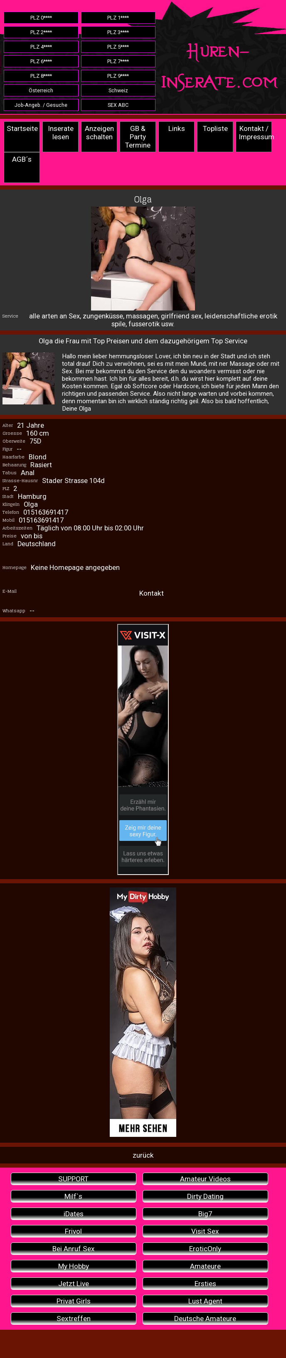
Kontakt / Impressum (255, 132)
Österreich (41, 90)
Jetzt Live (73, 1283)
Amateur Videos (205, 1179)
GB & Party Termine (137, 136)
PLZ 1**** (118, 18)
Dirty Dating (205, 1196)
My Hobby (73, 1266)
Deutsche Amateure (205, 1318)
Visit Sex (205, 1231)
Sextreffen (74, 1318)
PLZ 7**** (118, 61)
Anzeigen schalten (99, 132)
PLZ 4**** (41, 47)
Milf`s (73, 1196)
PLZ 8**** (41, 76)
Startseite (22, 128)
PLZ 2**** (41, 32)
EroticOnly (205, 1249)
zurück (143, 1155)
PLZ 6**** (41, 61)
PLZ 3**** (118, 32)
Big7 (205, 1214)
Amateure (205, 1266)
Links (176, 128)
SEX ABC (118, 105)
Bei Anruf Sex (73, 1249)
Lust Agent (205, 1301)
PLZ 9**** (118, 76)
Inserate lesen (61, 132)
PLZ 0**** (41, 18)
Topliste (215, 128)
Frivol (73, 1231)
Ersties (205, 1283)
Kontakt (151, 593)
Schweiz (118, 90)
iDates (74, 1214)
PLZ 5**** (118, 47)
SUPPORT (73, 1179)
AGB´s (22, 159)
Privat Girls (74, 1301)
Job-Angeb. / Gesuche (41, 105)
